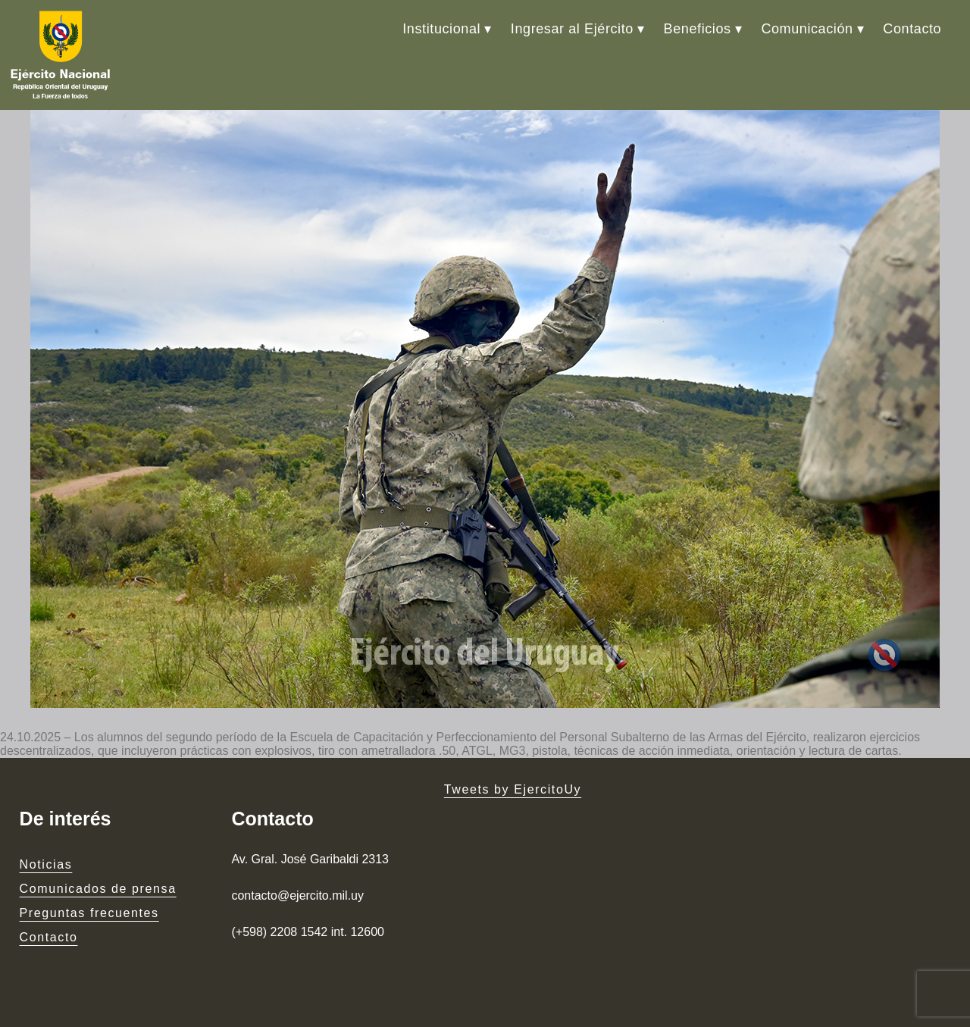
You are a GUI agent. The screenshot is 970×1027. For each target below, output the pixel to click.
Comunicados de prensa (98, 888)
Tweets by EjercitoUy (512, 789)
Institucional (441, 28)
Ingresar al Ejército (572, 28)
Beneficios (697, 28)
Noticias (46, 864)
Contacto (912, 28)
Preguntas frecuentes (89, 912)
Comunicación (807, 28)
